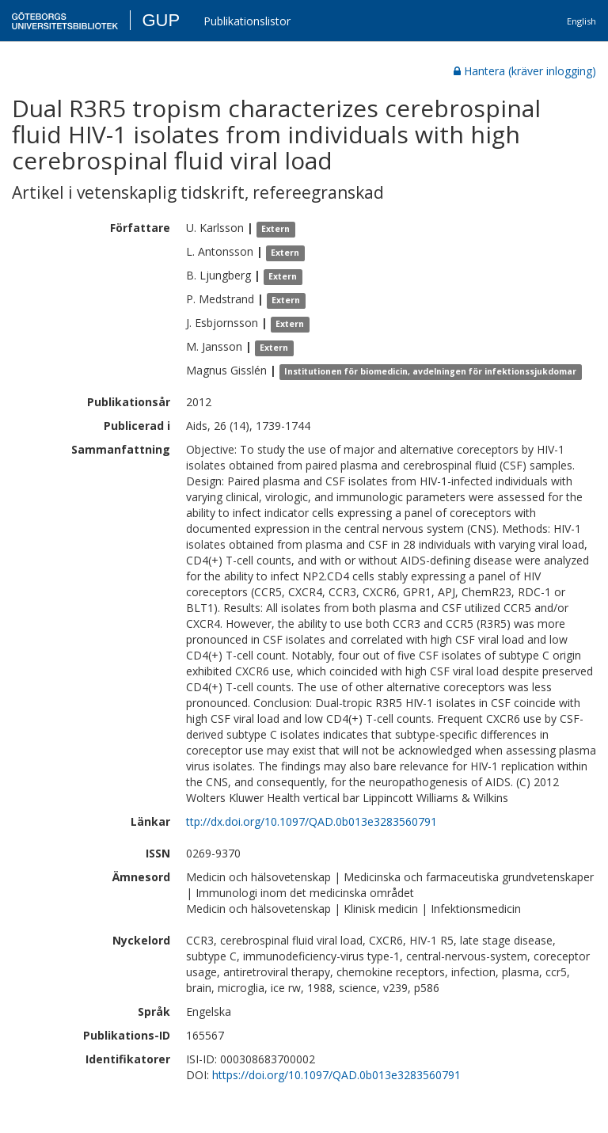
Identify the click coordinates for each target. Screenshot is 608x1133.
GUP (161, 20)
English (581, 21)
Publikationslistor (247, 21)
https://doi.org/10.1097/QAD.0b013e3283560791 (336, 1074)
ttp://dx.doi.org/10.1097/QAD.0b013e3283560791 (311, 821)
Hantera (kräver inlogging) (525, 70)
